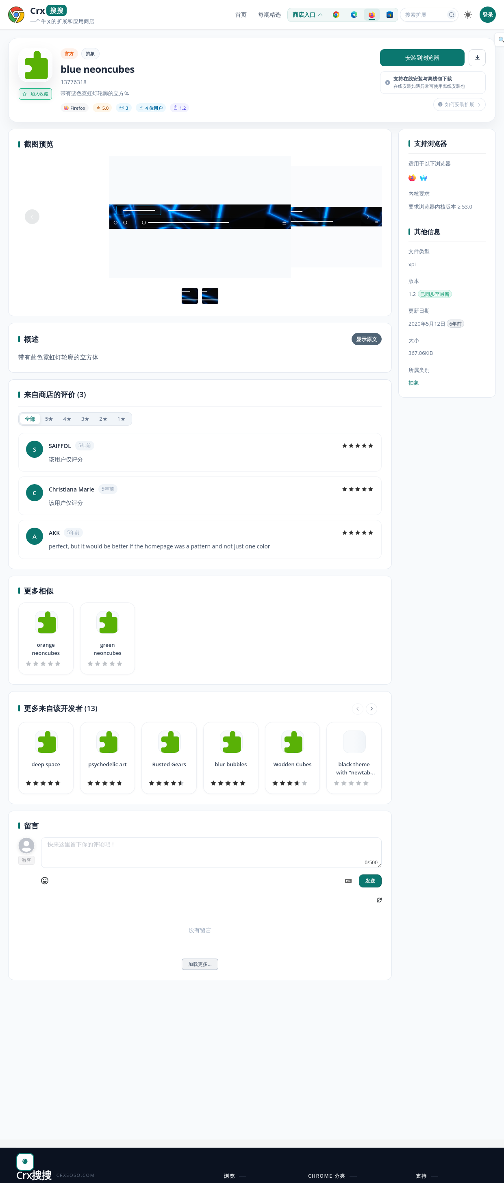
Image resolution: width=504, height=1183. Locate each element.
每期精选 (269, 14)
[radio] (30, 419)
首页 (241, 14)
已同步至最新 (435, 294)
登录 (487, 14)
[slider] (357, 445)
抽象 (90, 53)
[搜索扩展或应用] (424, 15)
